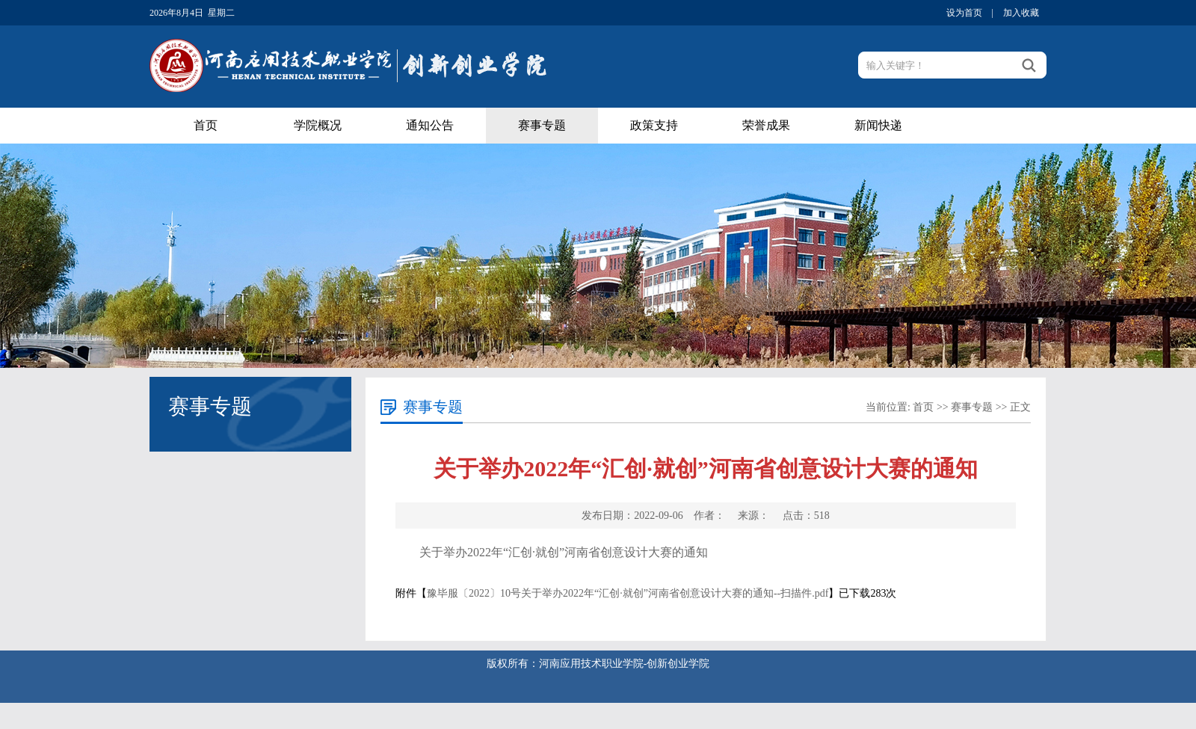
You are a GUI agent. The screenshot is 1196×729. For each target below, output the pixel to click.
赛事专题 (542, 125)
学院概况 (318, 125)
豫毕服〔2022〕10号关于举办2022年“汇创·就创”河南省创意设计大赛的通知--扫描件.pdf (627, 593)
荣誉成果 (766, 125)
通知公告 (430, 125)
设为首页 (964, 12)
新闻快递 (878, 125)
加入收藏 (1021, 12)
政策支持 (654, 125)
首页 (206, 125)
